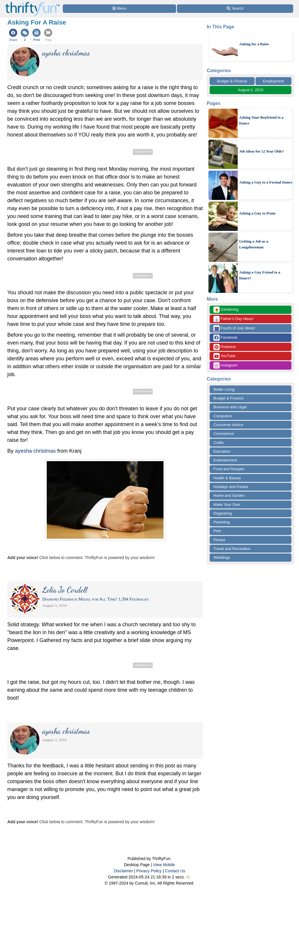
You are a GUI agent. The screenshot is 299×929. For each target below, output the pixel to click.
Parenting (221, 522)
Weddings (221, 557)
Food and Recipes (228, 469)
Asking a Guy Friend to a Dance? (259, 275)
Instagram (225, 365)
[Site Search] (235, 8)
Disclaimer (123, 871)
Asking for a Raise (254, 44)
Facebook (225, 338)
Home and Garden (229, 495)
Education (221, 451)
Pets (217, 531)
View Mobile (164, 864)
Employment (273, 81)
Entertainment (225, 460)
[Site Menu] (119, 8)
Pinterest (224, 347)
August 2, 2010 (250, 90)
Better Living (223, 389)
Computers (222, 416)
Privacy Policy (148, 871)
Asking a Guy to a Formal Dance (265, 182)
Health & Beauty (227, 478)
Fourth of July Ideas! (234, 328)
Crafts (218, 442)
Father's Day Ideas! (233, 319)
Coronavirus (223, 433)
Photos (219, 540)
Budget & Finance (232, 81)
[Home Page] (32, 3)
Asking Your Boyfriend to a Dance (261, 120)
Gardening (225, 310)
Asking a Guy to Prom (257, 213)
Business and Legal (229, 407)
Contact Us (175, 871)
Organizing (222, 513)
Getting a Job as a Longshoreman (253, 244)
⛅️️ (188, 877)
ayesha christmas (35, 451)
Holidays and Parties (230, 487)
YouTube (224, 356)
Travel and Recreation (232, 548)
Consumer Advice (228, 425)
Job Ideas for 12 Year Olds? (261, 151)
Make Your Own (226, 504)
